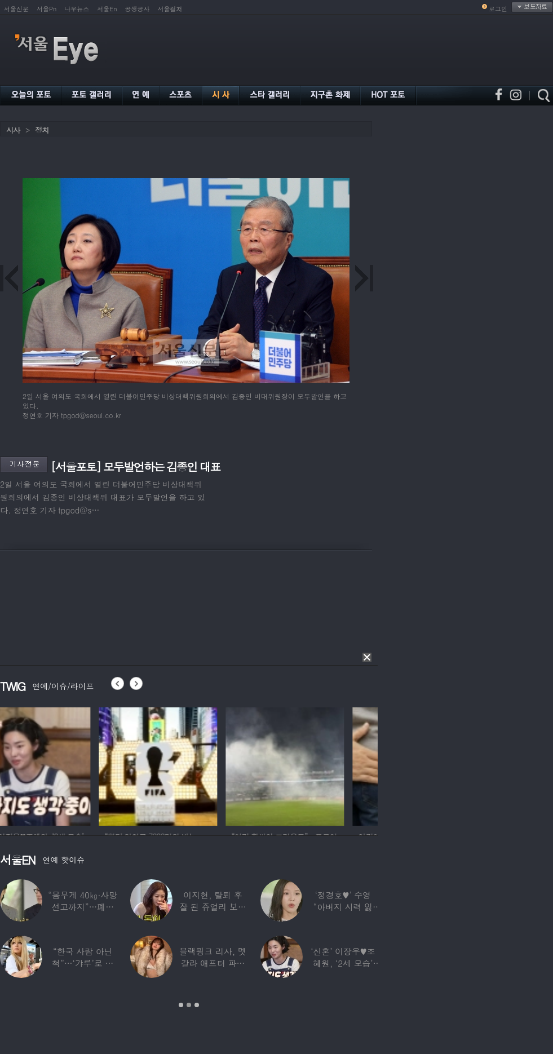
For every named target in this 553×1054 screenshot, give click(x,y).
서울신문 (16, 9)
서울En (107, 9)
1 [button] (181, 1005)
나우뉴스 (76, 9)
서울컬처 (170, 9)
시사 (13, 130)
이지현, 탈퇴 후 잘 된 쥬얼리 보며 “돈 (212, 906)
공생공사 (137, 9)
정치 (41, 130)
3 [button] (196, 1005)
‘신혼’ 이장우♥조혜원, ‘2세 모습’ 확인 (343, 963)
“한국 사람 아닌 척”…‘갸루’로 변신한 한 (82, 963)
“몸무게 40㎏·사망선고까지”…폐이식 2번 (82, 906)
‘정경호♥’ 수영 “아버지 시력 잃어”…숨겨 (343, 906)
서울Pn (46, 9)
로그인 (498, 9)
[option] (59, 764)
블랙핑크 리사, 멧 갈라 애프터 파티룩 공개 (212, 963)
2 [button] (189, 1005)
